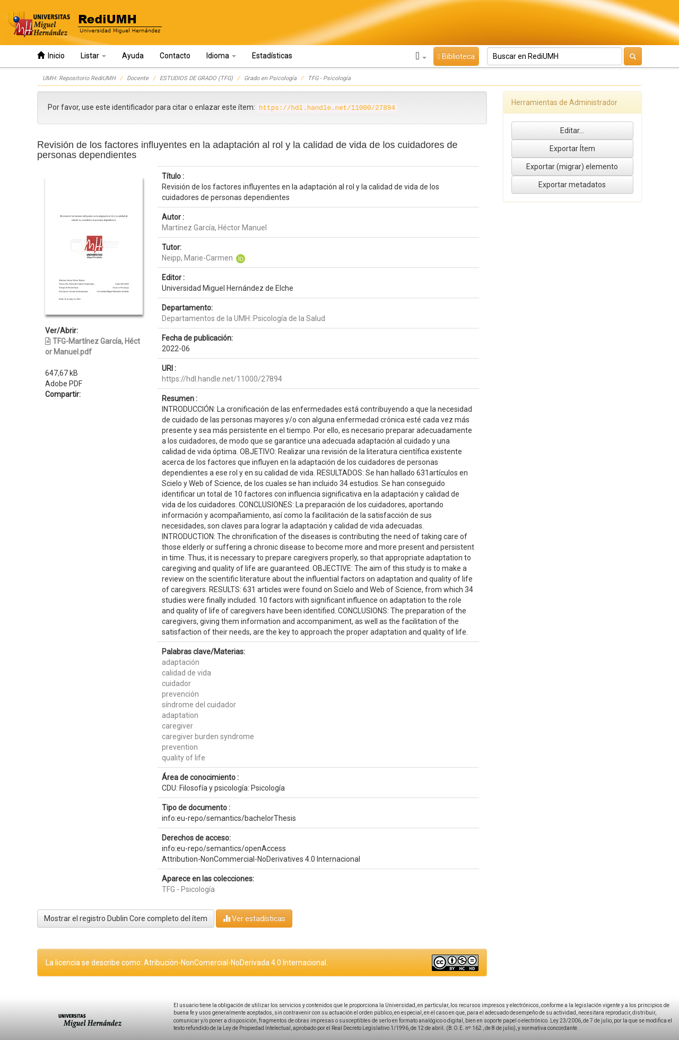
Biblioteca (456, 56)
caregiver (177, 726)
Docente (138, 78)
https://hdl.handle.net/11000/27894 (222, 379)
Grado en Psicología (270, 78)
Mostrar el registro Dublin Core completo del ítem (125, 918)
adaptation (180, 715)
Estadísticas (272, 55)
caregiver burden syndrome (208, 736)
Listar (93, 55)
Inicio (51, 55)
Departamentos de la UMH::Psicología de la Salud (243, 318)
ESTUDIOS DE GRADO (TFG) (196, 78)
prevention (180, 747)
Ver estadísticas (254, 918)
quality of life (183, 757)
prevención (180, 694)
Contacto (175, 55)
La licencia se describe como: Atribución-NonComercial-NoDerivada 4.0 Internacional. (187, 962)
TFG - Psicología (329, 78)
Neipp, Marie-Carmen (197, 258)
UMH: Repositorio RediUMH (79, 78)
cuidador (176, 683)
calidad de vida (186, 673)
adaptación (180, 662)
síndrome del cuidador (199, 704)
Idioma (221, 55)
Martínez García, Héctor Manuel (214, 227)
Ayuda (133, 55)
